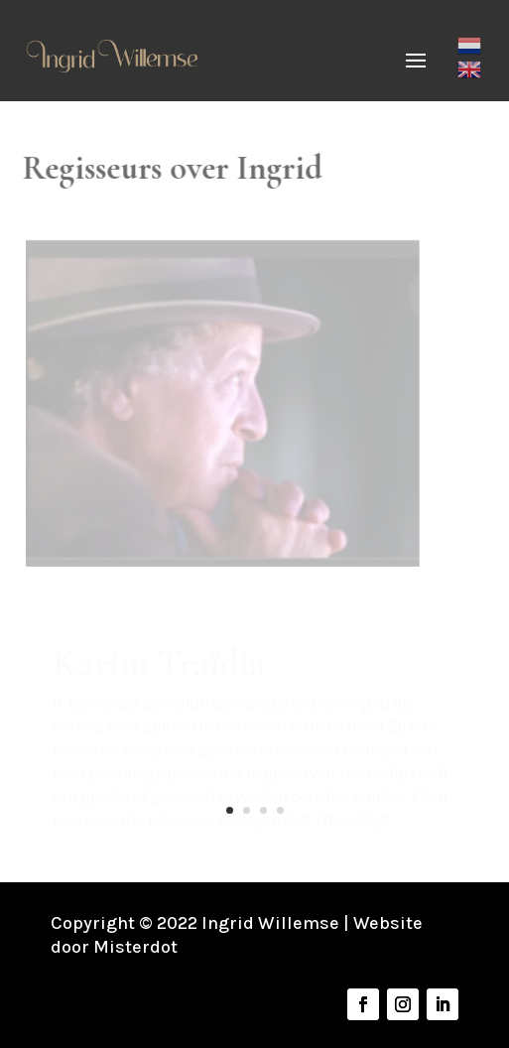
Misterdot (135, 947)
